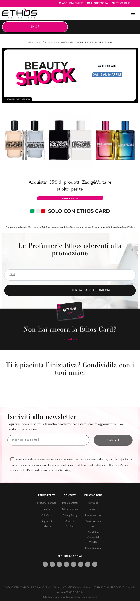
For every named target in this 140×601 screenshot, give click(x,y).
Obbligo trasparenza (54, 597)
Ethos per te (34, 42)
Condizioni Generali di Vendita (93, 537)
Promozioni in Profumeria (59, 42)
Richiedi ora (70, 339)
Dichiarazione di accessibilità (81, 597)
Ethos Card (46, 509)
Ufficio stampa (70, 509)
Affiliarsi (93, 509)
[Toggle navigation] (133, 13)
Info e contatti (70, 503)
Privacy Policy (70, 515)
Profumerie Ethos (46, 503)
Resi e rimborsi (93, 548)
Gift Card (46, 515)
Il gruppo (93, 503)
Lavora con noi (93, 515)
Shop (35, 26)
